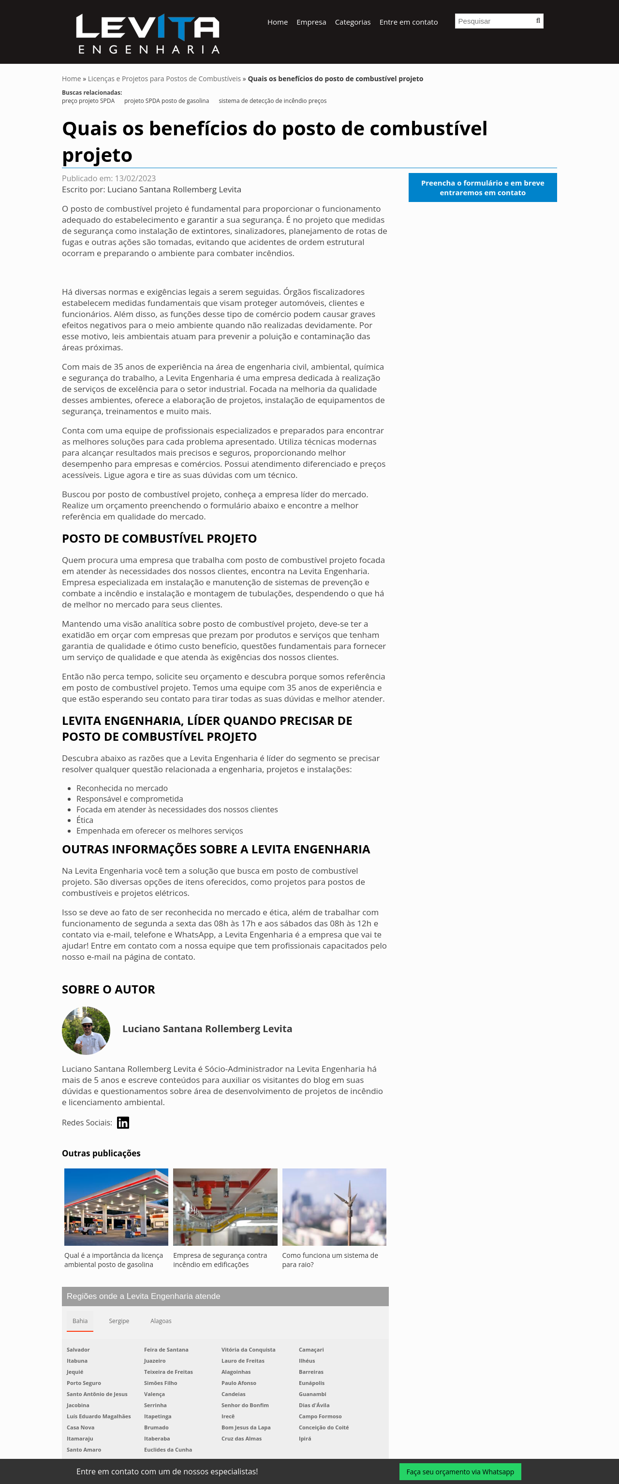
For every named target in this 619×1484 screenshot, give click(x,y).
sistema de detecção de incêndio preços (272, 101)
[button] (538, 20)
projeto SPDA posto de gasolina (166, 101)
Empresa (311, 22)
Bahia (80, 1321)
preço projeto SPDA (88, 101)
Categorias (353, 22)
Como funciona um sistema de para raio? (330, 1260)
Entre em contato (409, 22)
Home (277, 22)
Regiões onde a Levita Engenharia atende (144, 1296)
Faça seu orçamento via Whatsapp (461, 1471)
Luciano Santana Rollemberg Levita (174, 189)
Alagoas (160, 1321)
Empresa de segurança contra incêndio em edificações (220, 1260)
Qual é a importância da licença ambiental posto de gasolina (113, 1260)
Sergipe (119, 1321)
